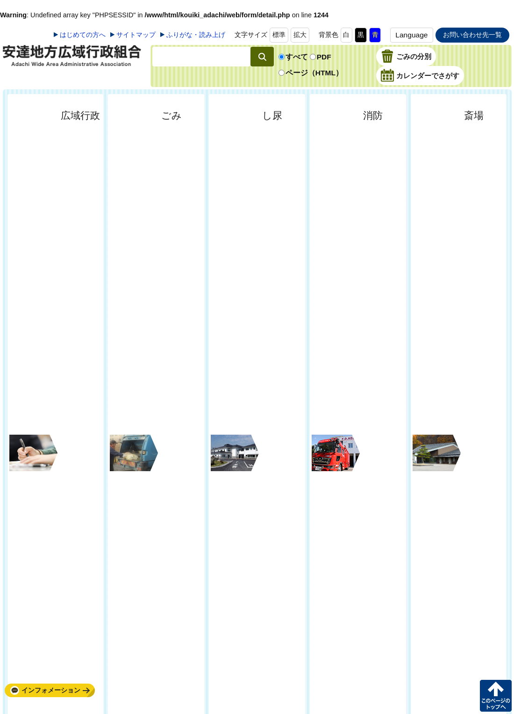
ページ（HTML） (314, 73)
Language (411, 35)
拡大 (300, 34)
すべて (297, 57)
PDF (324, 57)
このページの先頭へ (496, 696)
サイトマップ (136, 34)
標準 (279, 34)
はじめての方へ (83, 34)
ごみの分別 (413, 57)
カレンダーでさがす (427, 76)
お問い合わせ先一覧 (472, 34)
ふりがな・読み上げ (195, 34)
